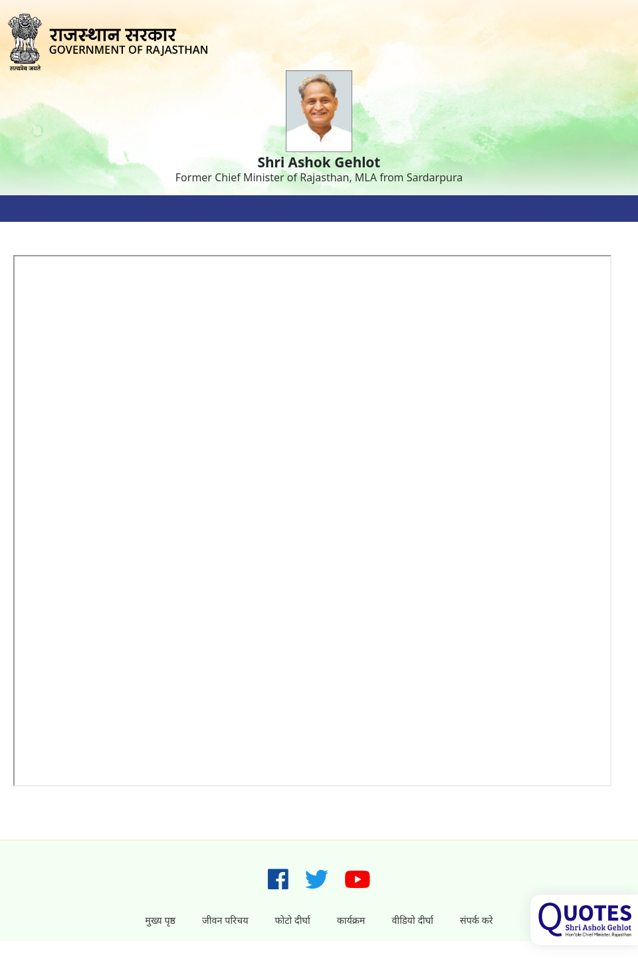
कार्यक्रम (351, 920)
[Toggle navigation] (26, 208)
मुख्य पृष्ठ (160, 920)
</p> (314, 522)
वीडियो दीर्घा (412, 920)
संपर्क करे (476, 920)
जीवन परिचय (225, 920)
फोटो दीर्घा (292, 920)
